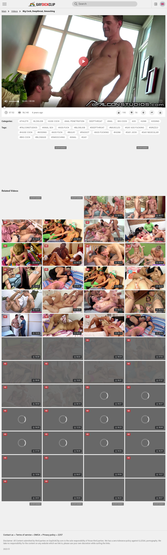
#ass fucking (101, 132)
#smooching (58, 137)
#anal (73, 137)
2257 (60, 535)
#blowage (40, 137)
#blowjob (79, 127)
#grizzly (153, 127)
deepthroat (95, 121)
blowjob (38, 121)
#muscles (114, 127)
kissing (155, 121)
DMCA (37, 535)
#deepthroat (97, 127)
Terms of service (24, 535)
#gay (84, 137)
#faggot (84, 132)
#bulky (71, 132)
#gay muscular (150, 132)
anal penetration (74, 121)
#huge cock (26, 132)
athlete (24, 121)
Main (4, 11)
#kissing (42, 132)
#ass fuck (57, 132)
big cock (122, 121)
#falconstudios (28, 127)
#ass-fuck (63, 127)
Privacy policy (49, 535)
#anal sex (47, 127)
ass (134, 121)
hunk (143, 121)
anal (110, 121)
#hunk (117, 132)
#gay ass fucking (134, 127)
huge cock (54, 121)
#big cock (25, 137)
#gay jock (131, 132)
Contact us (8, 535)
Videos (14, 11)
